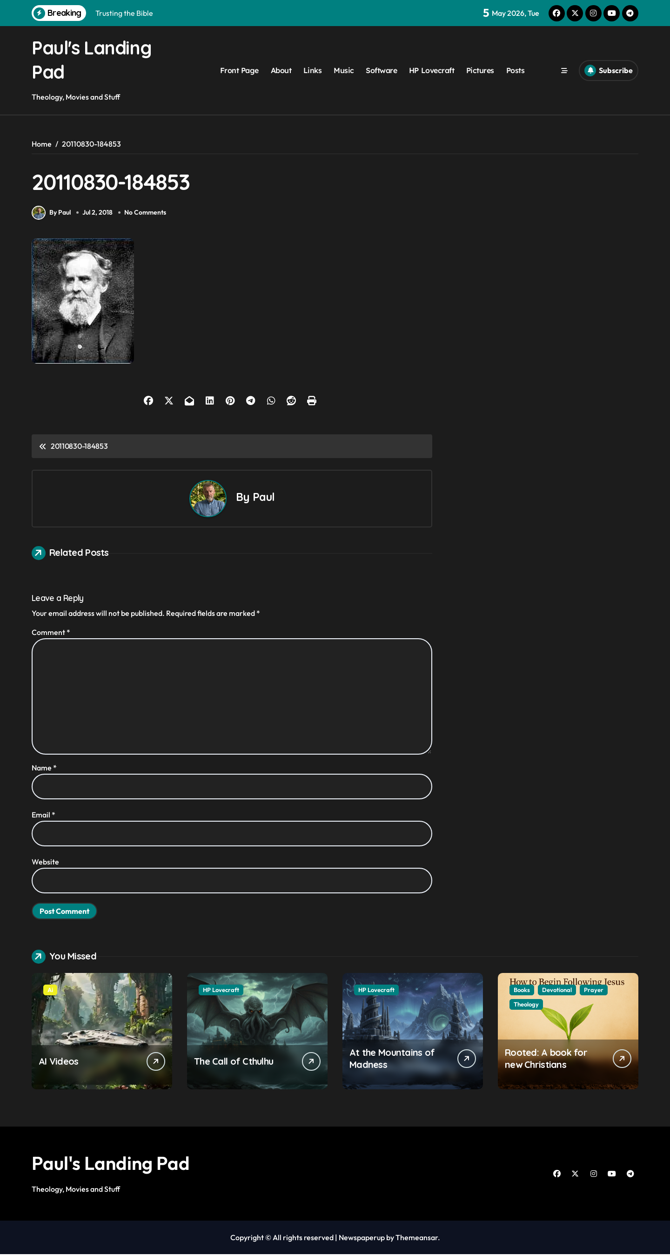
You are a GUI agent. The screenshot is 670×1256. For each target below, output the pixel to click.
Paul (263, 499)
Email (43, 816)
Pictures (480, 70)
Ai (50, 991)
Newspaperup (362, 1239)
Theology (526, 1006)
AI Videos (59, 1063)
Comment (51, 634)
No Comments (146, 214)
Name (44, 769)
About (281, 70)
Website (45, 863)
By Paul (51, 215)
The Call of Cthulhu (233, 1063)
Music (344, 70)
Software (381, 70)
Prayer (593, 991)
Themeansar (416, 1239)
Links (312, 70)
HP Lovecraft (431, 70)
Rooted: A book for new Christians (546, 1060)
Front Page (239, 70)
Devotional (557, 991)
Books (522, 991)
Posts (515, 70)
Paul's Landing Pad (111, 1164)
